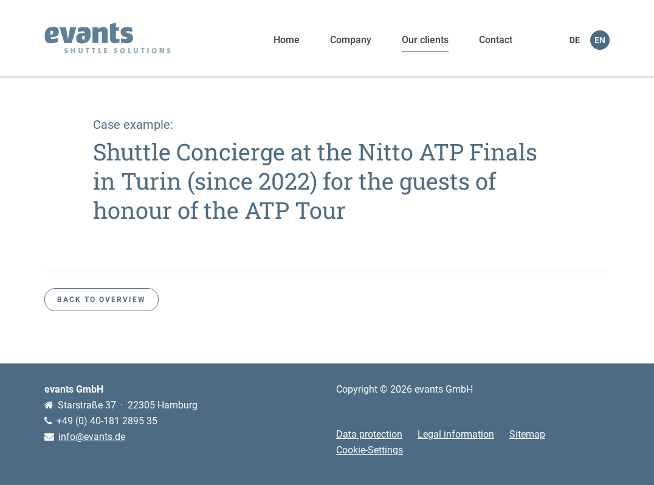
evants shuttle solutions (107, 37)
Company (350, 40)
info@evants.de (91, 436)
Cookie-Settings (369, 450)
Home (287, 40)
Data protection (369, 434)
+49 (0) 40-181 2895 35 (107, 421)
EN (599, 40)
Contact (495, 40)
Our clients (425, 40)
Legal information (456, 434)
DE (575, 40)
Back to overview (101, 299)
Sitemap (527, 434)
